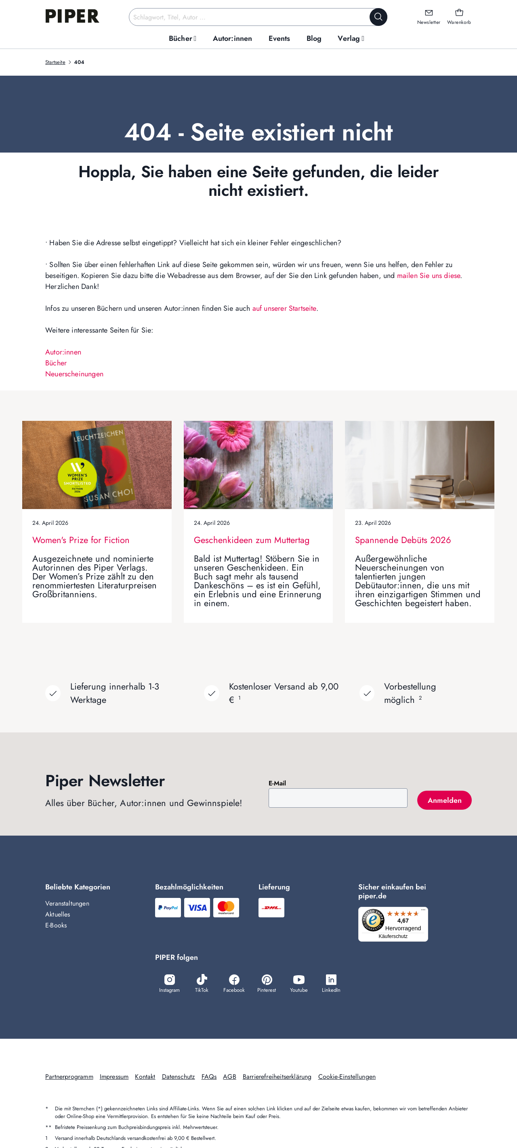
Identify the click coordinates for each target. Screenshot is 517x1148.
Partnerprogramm (69, 1077)
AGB (229, 1077)
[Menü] (426, 912)
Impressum (114, 1077)
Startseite (55, 62)
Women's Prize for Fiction (81, 539)
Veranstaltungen (67, 903)
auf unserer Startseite (284, 308)
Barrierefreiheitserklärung (277, 1077)
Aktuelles (57, 914)
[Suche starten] (378, 17)
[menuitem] (183, 39)
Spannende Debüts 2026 (403, 539)
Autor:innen (63, 352)
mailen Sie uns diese (428, 275)
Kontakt (145, 1077)
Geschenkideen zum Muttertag (252, 539)
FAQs (209, 1077)
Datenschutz (178, 1077)
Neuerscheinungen (74, 374)
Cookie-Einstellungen (347, 1077)
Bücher (56, 363)
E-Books (56, 925)
